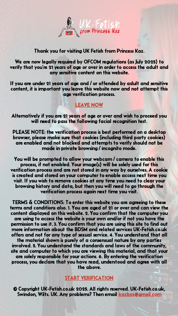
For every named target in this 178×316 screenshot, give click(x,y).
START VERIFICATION (89, 278)
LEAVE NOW (89, 105)
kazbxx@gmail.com (139, 294)
